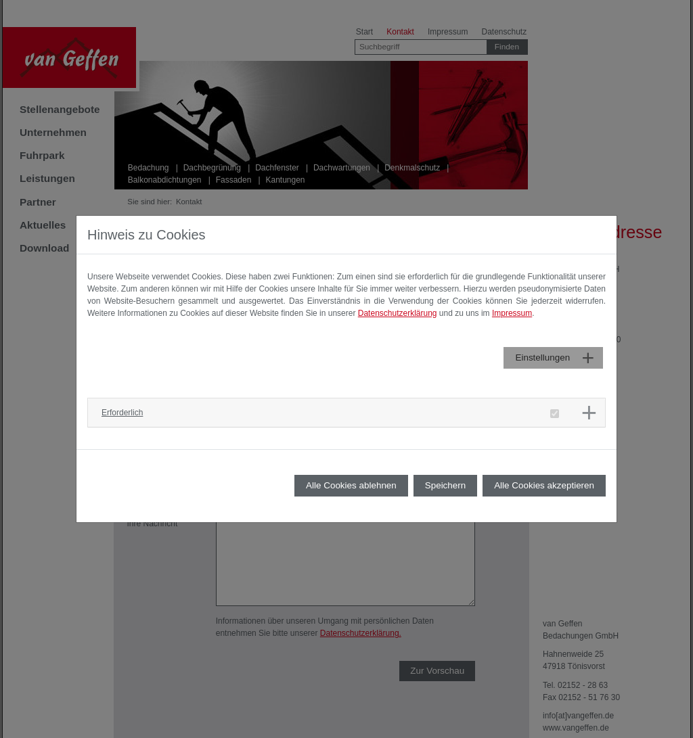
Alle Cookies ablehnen (351, 485)
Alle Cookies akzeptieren (544, 485)
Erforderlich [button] (122, 412)
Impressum (512, 313)
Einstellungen (542, 357)
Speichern (445, 485)
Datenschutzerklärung (397, 313)
